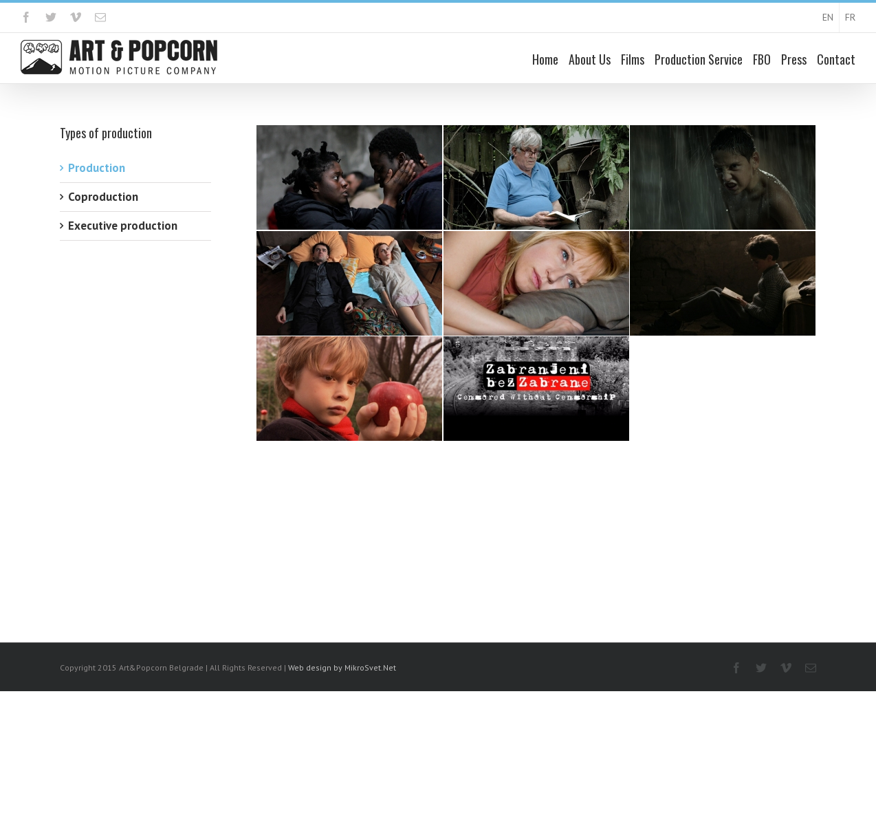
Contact (836, 59)
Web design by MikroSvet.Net (342, 667)
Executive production (122, 225)
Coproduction (103, 196)
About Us (590, 59)
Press (794, 59)
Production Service (699, 59)
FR (850, 17)
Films (632, 59)
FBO (762, 59)
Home (545, 59)
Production (96, 167)
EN (827, 17)
